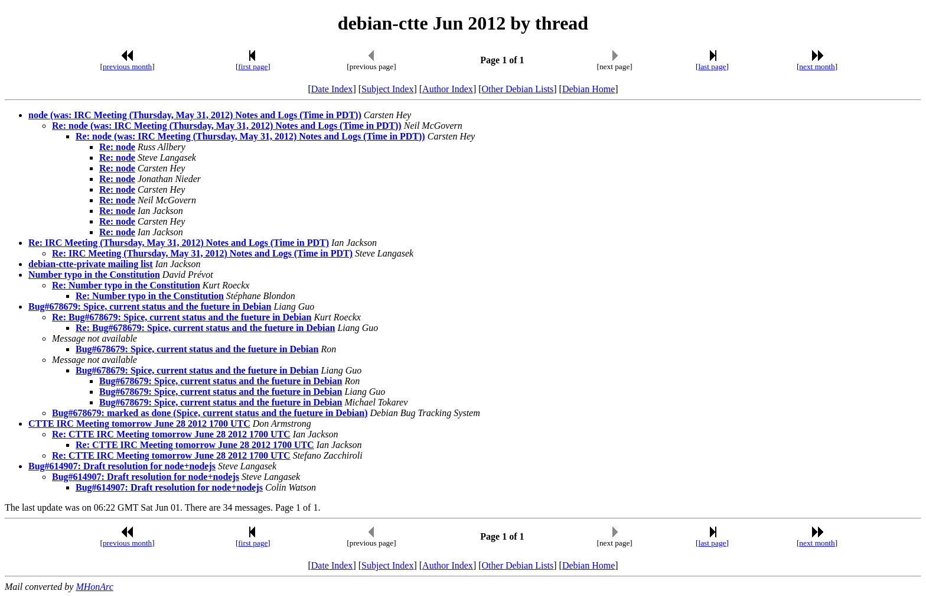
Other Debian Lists (518, 89)
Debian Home (588, 89)
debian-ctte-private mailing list (90, 264)
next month (816, 66)
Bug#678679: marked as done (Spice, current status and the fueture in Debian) (210, 413)
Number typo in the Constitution (94, 275)
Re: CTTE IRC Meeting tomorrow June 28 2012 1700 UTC (171, 434)
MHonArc (94, 587)
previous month (127, 66)
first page (253, 66)
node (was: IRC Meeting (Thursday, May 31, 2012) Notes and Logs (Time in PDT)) (194, 115)
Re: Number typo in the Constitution (126, 285)
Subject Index (387, 89)
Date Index (332, 89)
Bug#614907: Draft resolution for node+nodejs (122, 466)
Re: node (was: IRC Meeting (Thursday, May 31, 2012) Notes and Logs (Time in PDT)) (227, 126)
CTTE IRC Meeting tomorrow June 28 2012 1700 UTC (139, 423)
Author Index (447, 89)
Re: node (117, 147)
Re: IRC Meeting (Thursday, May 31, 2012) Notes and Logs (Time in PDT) (178, 243)
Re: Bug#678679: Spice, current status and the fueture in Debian (181, 317)
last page (712, 66)
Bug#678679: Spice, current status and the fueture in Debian (149, 306)
